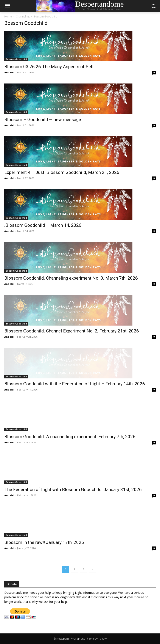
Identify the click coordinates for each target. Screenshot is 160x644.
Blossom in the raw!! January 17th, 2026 (44, 542)
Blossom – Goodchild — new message (42, 119)
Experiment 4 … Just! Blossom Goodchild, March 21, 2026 (61, 172)
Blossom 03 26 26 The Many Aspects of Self (49, 66)
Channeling (23, 16)
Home (8, 16)
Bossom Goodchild (16, 59)
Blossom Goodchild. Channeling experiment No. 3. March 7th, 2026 (71, 278)
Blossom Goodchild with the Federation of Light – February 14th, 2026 (74, 383)
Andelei (9, 72)
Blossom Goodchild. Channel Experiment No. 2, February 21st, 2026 (71, 331)
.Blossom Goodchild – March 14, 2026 (42, 225)
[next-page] (92, 569)
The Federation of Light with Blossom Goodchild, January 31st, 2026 (73, 489)
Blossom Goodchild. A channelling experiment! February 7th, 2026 (69, 436)
